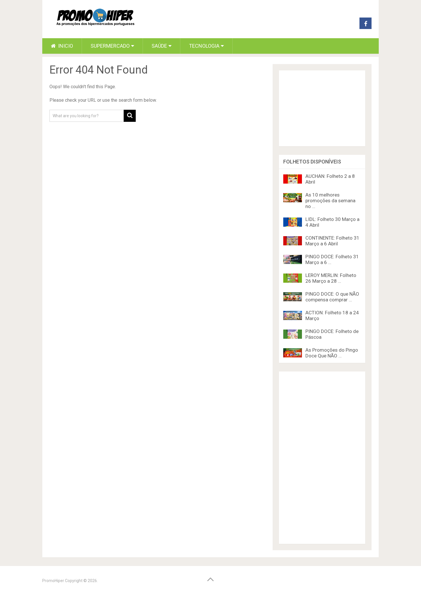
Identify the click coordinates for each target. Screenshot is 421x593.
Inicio (62, 46)
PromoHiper (53, 580)
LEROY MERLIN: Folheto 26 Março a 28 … (330, 278)
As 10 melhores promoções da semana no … (330, 200)
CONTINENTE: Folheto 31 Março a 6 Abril (332, 241)
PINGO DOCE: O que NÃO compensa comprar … (332, 297)
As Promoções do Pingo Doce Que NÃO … (331, 353)
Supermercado (110, 46)
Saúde (159, 46)
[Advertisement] (322, 457)
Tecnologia (204, 46)
